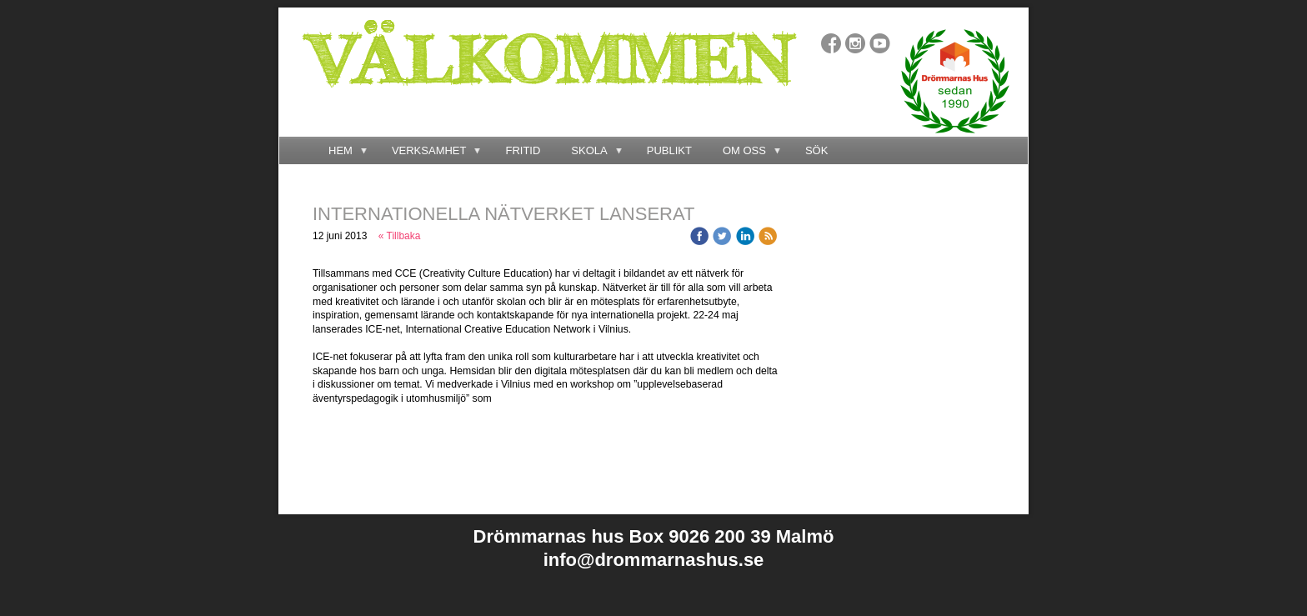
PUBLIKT (669, 150)
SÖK (816, 150)
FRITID (522, 150)
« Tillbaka (399, 236)
